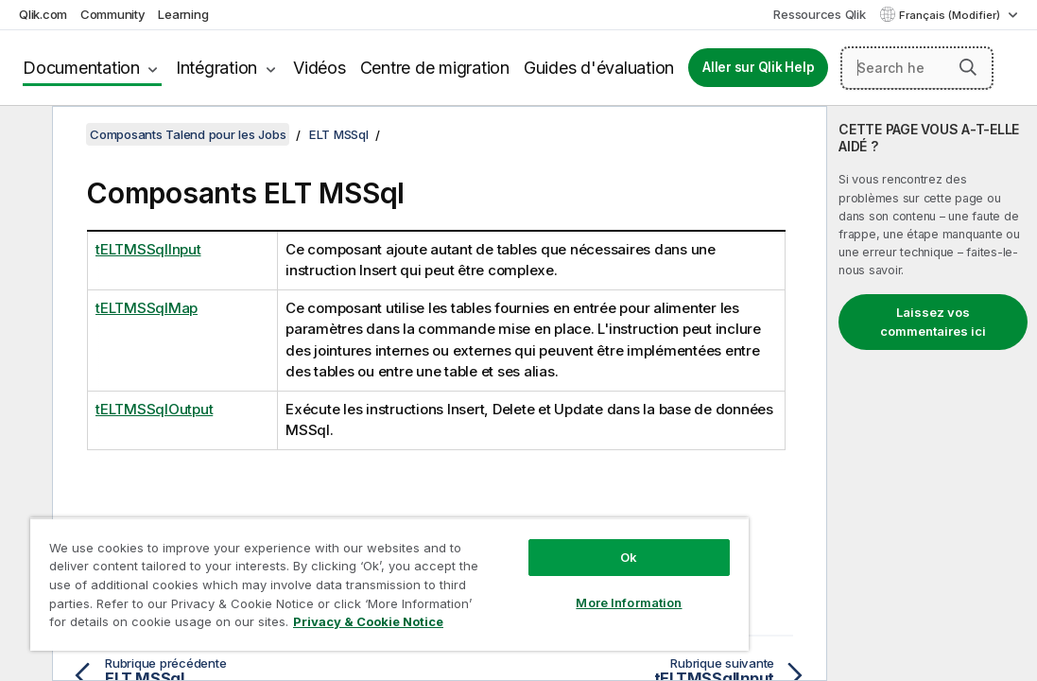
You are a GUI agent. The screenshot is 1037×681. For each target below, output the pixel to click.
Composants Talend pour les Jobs (187, 134)
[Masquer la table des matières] (23, 135)
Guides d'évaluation (599, 68)
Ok (530, 524)
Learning (183, 14)
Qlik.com (43, 14)
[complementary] (932, 393)
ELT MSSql (339, 134)
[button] (968, 67)
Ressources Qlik (819, 14)
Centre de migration (435, 68)
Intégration (216, 68)
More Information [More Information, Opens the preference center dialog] (530, 569)
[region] (330, 567)
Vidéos (319, 68)
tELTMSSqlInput (148, 249)
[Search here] (917, 68)
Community (113, 14)
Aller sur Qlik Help (758, 67)
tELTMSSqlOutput (154, 409)
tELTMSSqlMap (146, 308)
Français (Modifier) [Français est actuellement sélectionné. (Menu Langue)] (951, 15)
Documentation (81, 68)
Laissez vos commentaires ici (933, 322)
